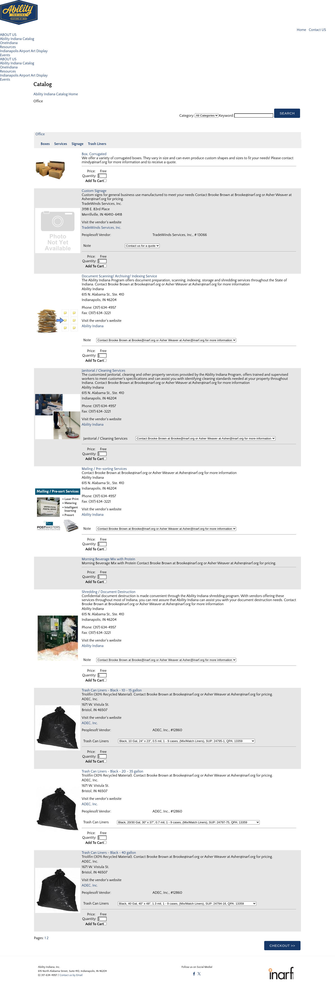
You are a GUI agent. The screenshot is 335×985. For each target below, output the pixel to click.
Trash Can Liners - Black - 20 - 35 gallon (113, 770)
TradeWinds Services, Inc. (102, 227)
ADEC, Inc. (90, 722)
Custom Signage (94, 191)
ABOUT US (8, 35)
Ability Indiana (93, 326)
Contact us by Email (71, 973)
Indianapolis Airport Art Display (24, 51)
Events (5, 55)
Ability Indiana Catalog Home (56, 94)
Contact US (317, 30)
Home (301, 30)
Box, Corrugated (94, 154)
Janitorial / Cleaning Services (104, 370)
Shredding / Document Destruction (109, 591)
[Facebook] (194, 972)
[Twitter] (199, 972)
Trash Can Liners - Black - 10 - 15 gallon (112, 689)
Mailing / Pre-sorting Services (105, 468)
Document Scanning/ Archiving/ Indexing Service (120, 276)
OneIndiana (9, 43)
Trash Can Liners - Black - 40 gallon (109, 851)
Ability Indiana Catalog (17, 39)
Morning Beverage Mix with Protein (109, 558)
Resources (8, 47)
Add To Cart (94, 181)
